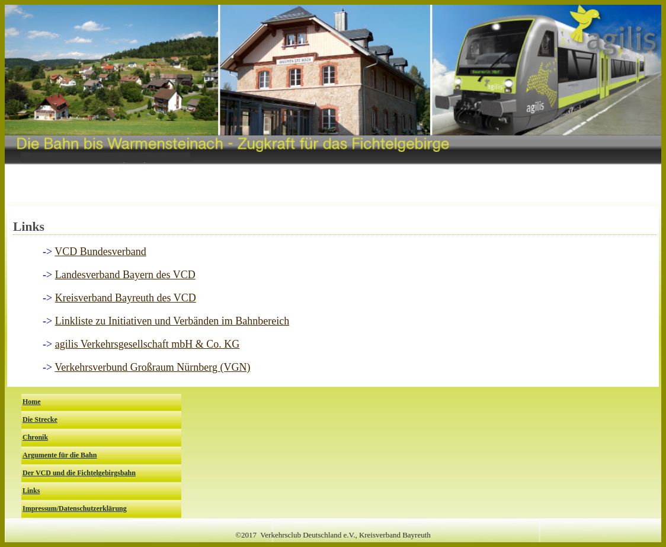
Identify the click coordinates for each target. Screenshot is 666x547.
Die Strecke (40, 419)
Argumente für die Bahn (60, 455)
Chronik (35, 437)
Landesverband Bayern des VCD (125, 275)
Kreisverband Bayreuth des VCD (125, 298)
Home (32, 401)
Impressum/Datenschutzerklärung (75, 508)
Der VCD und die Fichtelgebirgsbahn (79, 473)
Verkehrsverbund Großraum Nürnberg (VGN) (152, 367)
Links (31, 490)
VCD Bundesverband (100, 251)
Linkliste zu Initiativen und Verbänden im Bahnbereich (172, 321)
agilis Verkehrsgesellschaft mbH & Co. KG (147, 344)
